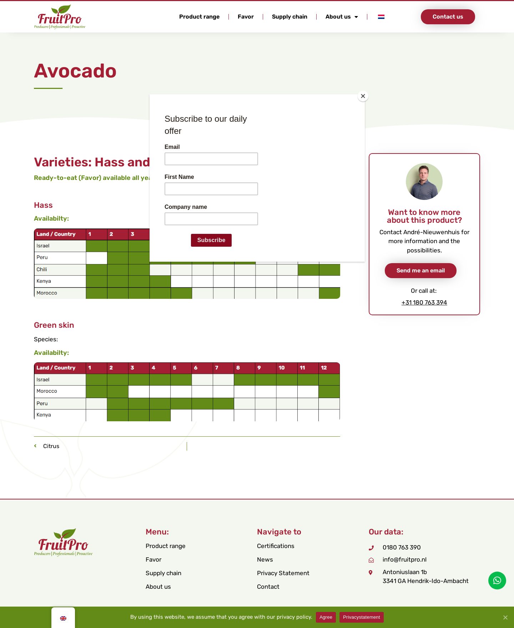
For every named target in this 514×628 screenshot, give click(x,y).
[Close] (363, 96)
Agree (325, 617)
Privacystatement (361, 617)
